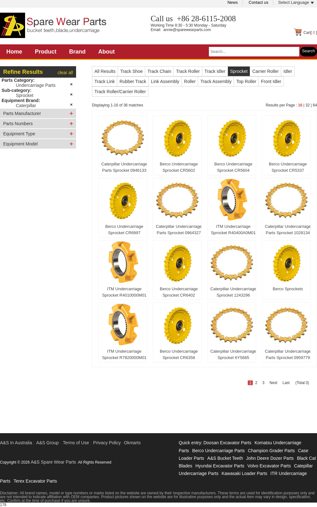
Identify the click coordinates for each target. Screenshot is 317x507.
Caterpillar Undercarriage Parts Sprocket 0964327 (179, 229)
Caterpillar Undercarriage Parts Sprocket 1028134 (288, 229)
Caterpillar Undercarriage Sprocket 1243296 (233, 292)
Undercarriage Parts (35, 85)
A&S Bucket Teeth (225, 458)
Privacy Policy (107, 442)
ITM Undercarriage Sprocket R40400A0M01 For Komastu (233, 231)
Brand (77, 51)
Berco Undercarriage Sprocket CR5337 (288, 167)
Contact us (258, 2)
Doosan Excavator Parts (227, 442)
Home (14, 51)
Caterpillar (26, 105)
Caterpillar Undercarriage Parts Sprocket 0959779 (288, 354)
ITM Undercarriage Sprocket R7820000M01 (124, 354)
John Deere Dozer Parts (270, 458)
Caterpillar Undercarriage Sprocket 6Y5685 (233, 354)
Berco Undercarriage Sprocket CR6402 (179, 292)
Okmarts (132, 442)
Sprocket (24, 95)
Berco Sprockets (288, 288)
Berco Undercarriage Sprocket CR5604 (233, 167)
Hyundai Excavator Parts (219, 465)
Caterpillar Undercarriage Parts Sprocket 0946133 (124, 167)
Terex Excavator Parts (35, 481)
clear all (65, 72)
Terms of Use (76, 442)
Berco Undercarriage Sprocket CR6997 (124, 229)
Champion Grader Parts (271, 450)
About (106, 51)
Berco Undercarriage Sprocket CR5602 (179, 167)
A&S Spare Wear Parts (53, 462)
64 (315, 105)
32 (307, 105)
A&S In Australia (16, 442)
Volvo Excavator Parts (269, 465)
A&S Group (47, 442)
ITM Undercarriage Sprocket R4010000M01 (124, 292)
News (232, 2)
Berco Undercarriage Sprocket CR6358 (179, 354)
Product (45, 51)
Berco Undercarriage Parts (218, 450)
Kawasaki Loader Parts (244, 473)
